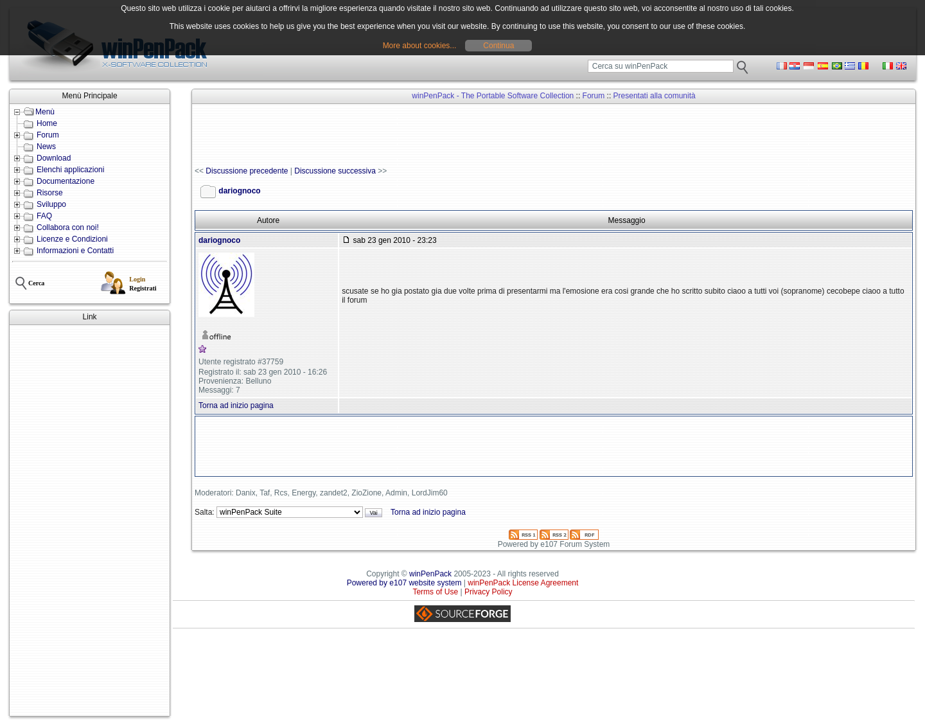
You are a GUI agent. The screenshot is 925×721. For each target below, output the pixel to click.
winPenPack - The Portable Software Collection (493, 95)
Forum (48, 134)
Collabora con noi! (68, 227)
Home (47, 123)
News (46, 146)
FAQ (44, 215)
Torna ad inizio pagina (236, 405)
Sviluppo (51, 204)
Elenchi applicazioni (70, 169)
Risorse (50, 192)
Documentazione (65, 181)
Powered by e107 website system (404, 582)
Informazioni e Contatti (75, 250)
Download (54, 158)
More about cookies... (420, 45)
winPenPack (430, 573)
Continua (498, 45)
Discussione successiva (335, 170)
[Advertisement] (89, 520)
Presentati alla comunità (654, 95)
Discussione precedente (247, 170)
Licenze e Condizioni (72, 239)
